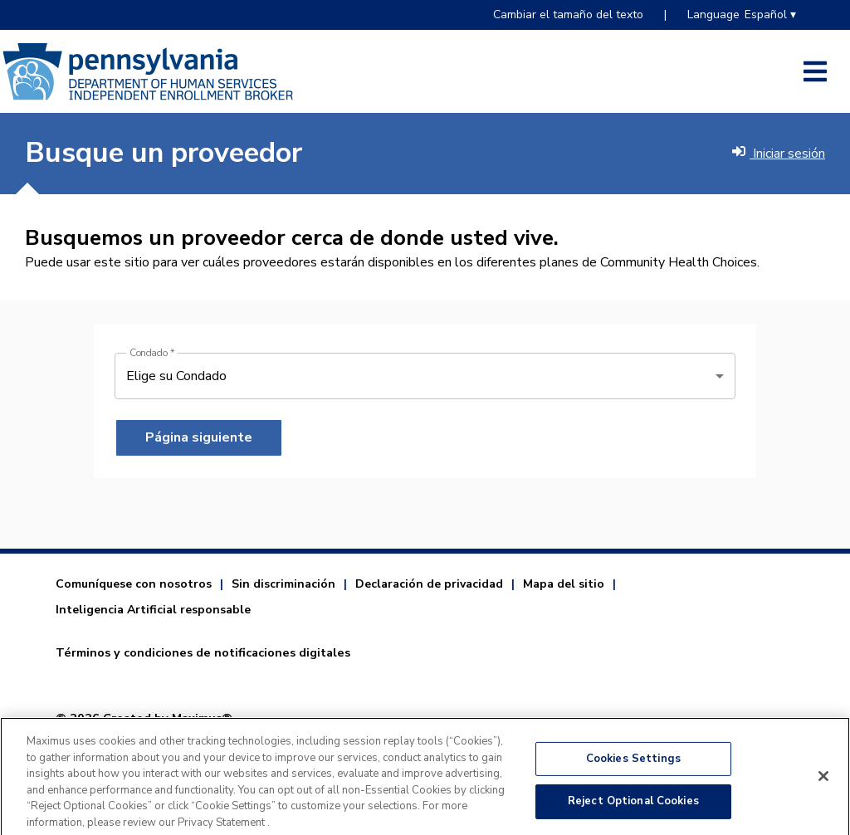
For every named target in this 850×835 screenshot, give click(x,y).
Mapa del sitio (563, 584)
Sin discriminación (283, 584)
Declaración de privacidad (429, 584)
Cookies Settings (633, 764)
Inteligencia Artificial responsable (153, 610)
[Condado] (425, 376)
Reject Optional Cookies (633, 807)
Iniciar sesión (778, 153)
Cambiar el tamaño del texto (568, 14)
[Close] (823, 782)
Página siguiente (198, 437)
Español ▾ (770, 14)
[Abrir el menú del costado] (815, 71)
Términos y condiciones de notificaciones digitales (203, 652)
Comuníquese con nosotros (134, 584)
